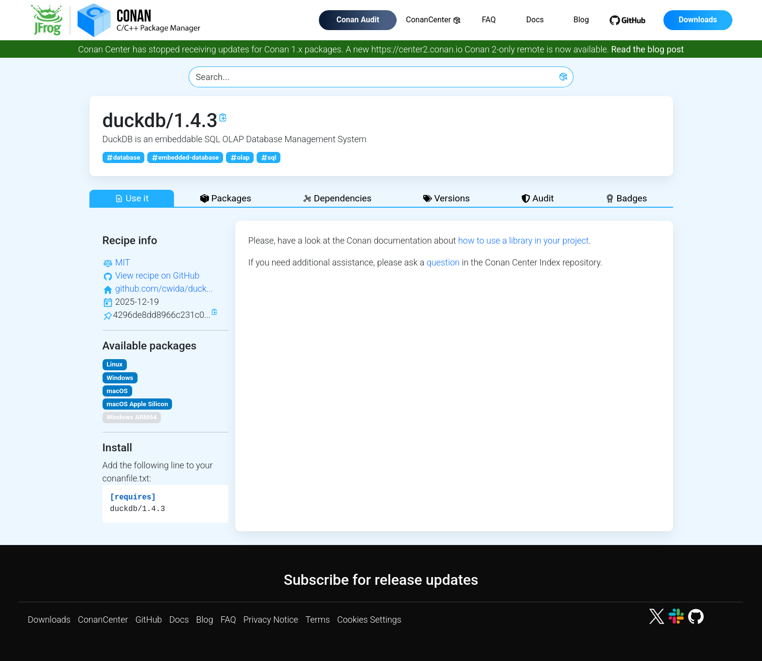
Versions (446, 198)
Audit (537, 198)
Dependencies (337, 198)
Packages (225, 198)
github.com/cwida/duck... (164, 288)
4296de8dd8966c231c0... (162, 315)
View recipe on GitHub (157, 275)
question (443, 262)
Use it (132, 198)
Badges (626, 198)
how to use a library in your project (523, 240)
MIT (122, 262)
